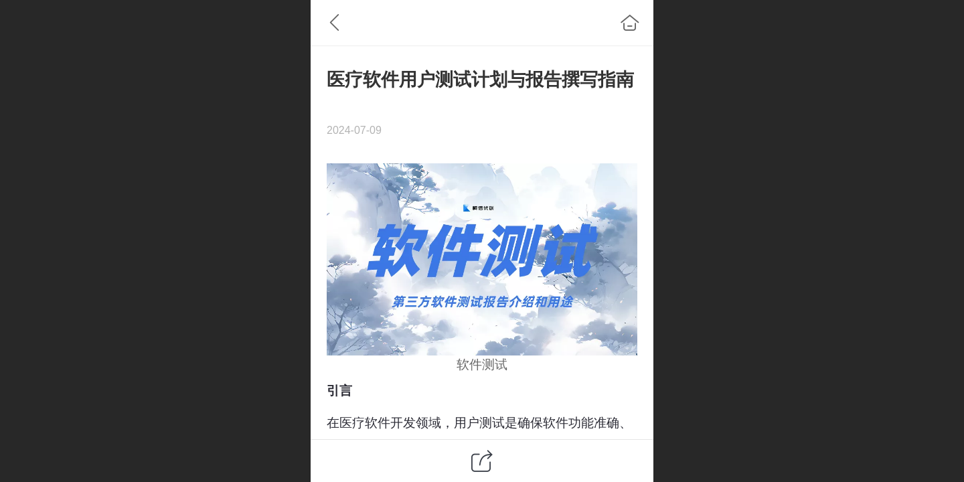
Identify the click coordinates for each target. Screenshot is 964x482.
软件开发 (390, 423)
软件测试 (482, 364)
